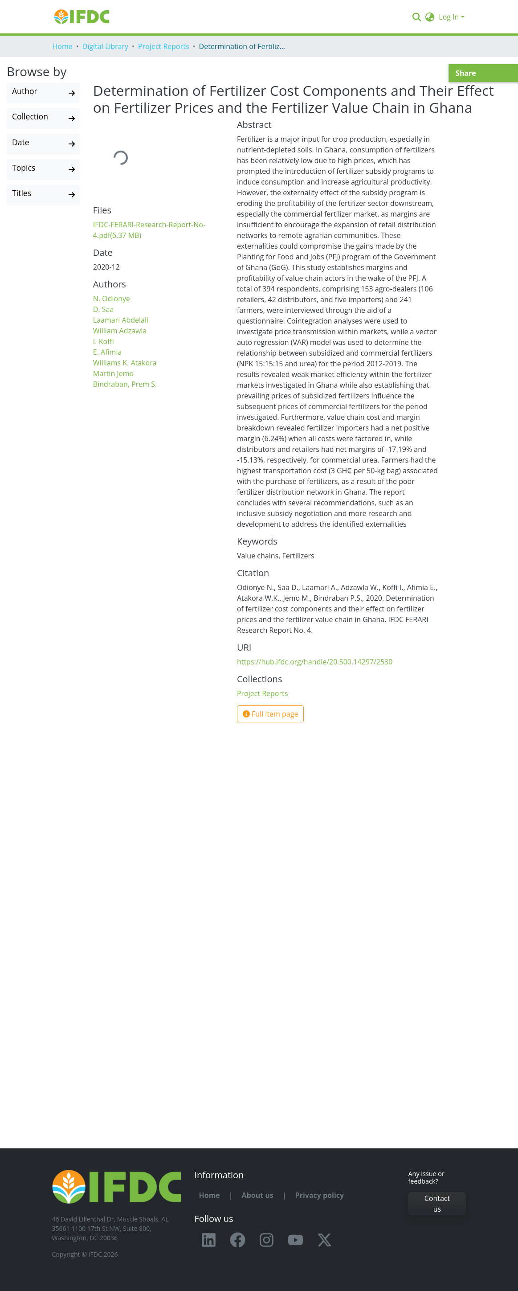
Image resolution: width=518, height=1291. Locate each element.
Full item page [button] (270, 714)
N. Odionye (111, 298)
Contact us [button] (437, 1203)
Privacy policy (319, 1195)
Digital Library (105, 46)
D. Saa (103, 309)
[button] (429, 17)
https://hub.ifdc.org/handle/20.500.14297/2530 (315, 662)
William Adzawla (120, 331)
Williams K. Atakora (125, 363)
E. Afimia (107, 352)
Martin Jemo (113, 373)
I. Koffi (103, 341)
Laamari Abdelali (120, 320)
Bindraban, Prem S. (125, 384)
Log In (449, 17)
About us (257, 1195)
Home (63, 46)
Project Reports (163, 46)
